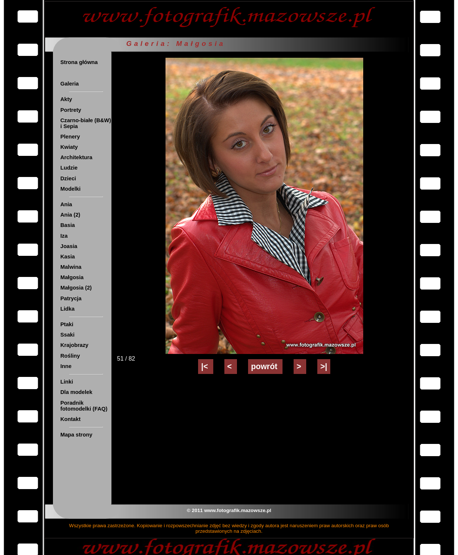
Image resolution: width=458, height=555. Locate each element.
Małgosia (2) (76, 288)
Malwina (70, 267)
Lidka (67, 309)
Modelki (70, 189)
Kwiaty (69, 147)
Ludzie (68, 168)
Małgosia (72, 277)
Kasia (67, 257)
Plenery (70, 137)
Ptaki (66, 324)
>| (323, 366)
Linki (66, 382)
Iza (64, 236)
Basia (67, 225)
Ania (66, 204)
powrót (265, 366)
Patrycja (70, 298)
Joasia (68, 246)
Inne (65, 366)
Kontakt (70, 419)
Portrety (70, 110)
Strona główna (79, 62)
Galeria (69, 84)
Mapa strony (76, 435)
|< (205, 366)
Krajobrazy (74, 345)
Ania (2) (70, 215)
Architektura (76, 157)
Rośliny (70, 356)
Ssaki (67, 335)
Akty (66, 99)
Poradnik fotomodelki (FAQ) (83, 406)
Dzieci (68, 178)
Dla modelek (76, 392)
